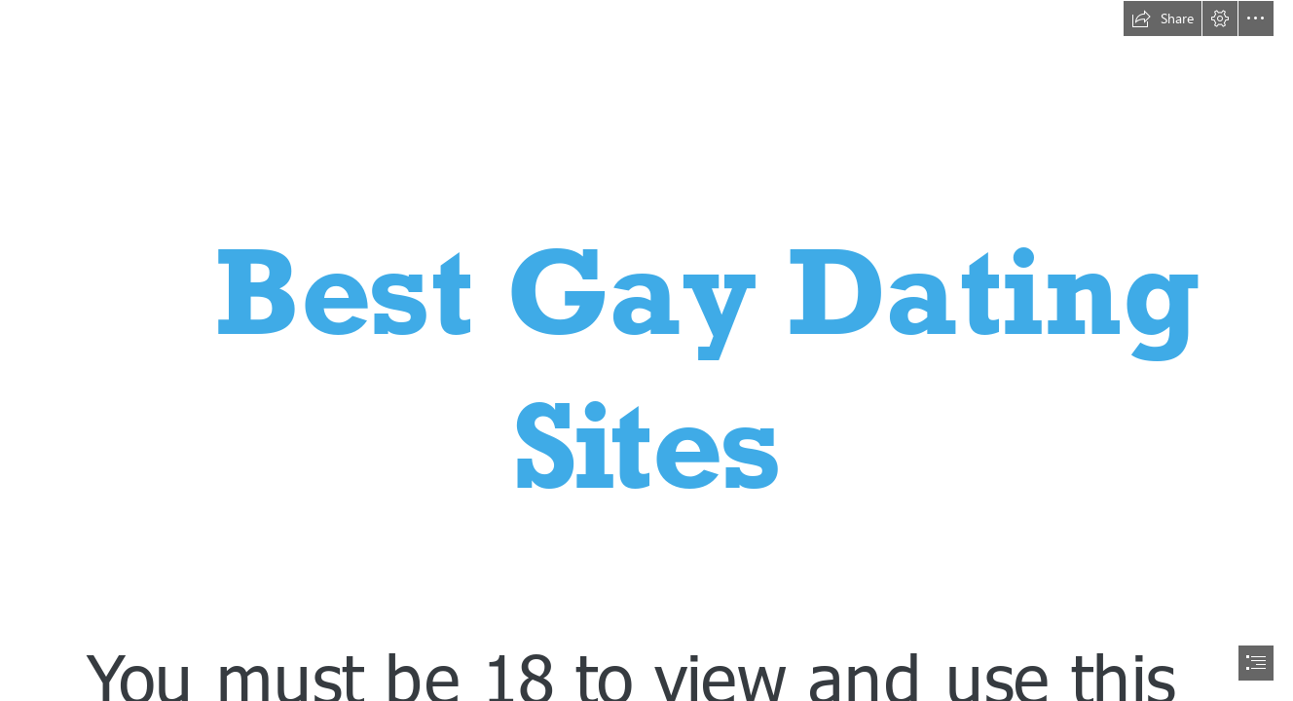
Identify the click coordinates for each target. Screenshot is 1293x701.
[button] (1162, 18)
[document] (646, 350)
